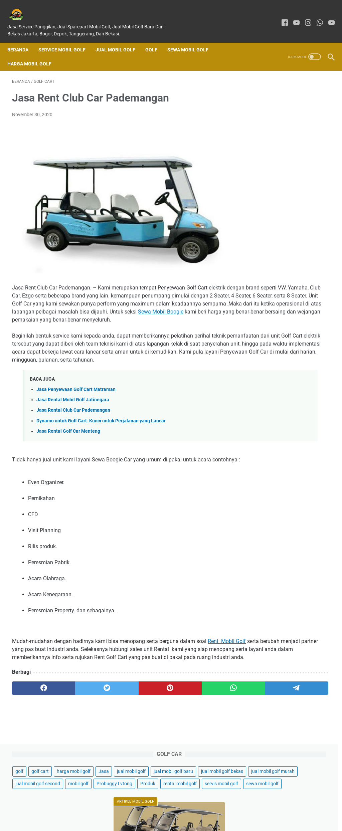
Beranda (22, 38)
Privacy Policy (210, 807)
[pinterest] (118, 736)
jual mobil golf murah (273, 141)
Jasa (256, 104)
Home (100, 807)
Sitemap (239, 807)
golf (255, 91)
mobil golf (314, 153)
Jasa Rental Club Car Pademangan (73, 434)
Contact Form (127, 807)
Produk (302, 165)
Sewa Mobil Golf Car (279, 550)
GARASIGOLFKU (180, 820)
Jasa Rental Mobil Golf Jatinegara (72, 424)
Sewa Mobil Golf (192, 38)
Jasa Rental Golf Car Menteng (68, 455)
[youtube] (292, 16)
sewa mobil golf (267, 190)
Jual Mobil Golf (120, 38)
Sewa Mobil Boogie (82, 320)
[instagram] (303, 16)
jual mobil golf (284, 104)
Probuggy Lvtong (269, 165)
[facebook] (280, 16)
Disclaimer (178, 807)
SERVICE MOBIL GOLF (66, 38)
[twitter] (75, 736)
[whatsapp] (315, 16)
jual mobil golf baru (271, 116)
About (154, 807)
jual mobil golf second (273, 153)
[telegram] (203, 736)
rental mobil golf (268, 178)
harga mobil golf (310, 91)
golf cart (276, 91)
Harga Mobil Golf (34, 52)
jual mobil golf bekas (272, 128)
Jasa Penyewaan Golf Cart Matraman (76, 414)
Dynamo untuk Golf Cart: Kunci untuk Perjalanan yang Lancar (101, 445)
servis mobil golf (309, 178)
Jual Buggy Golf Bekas (282, 561)
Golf (156, 38)
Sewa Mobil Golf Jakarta (284, 538)
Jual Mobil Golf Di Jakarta (284, 261)
